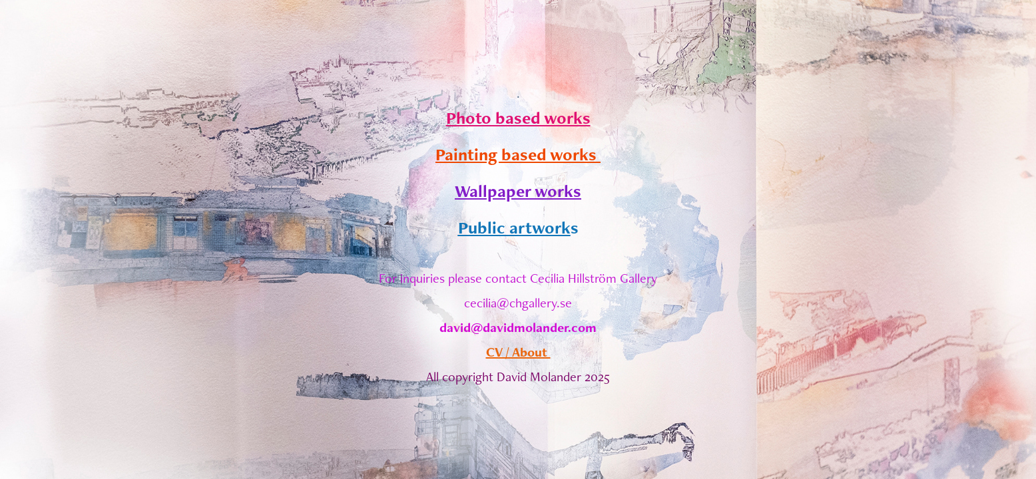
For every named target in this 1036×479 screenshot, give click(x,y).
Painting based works (518, 154)
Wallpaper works (518, 191)
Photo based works (518, 117)
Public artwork (514, 227)
